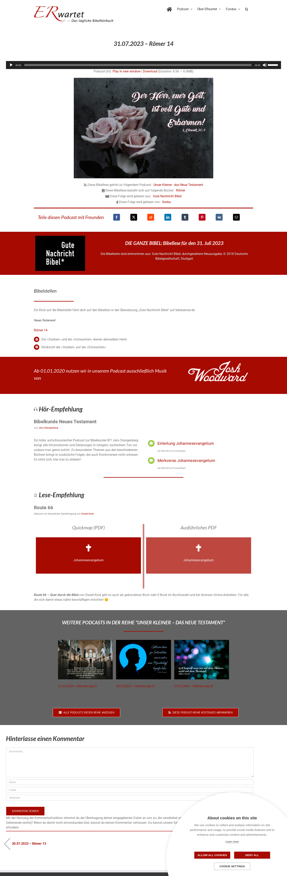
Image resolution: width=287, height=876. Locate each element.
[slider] (138, 65)
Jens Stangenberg (48, 427)
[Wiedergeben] (11, 65)
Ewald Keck (87, 513)
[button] (246, 8)
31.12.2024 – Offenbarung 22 (77, 686)
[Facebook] (116, 217)
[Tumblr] (185, 217)
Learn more (232, 841)
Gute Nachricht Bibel (167, 196)
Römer (180, 190)
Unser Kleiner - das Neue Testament (178, 185)
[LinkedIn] (167, 217)
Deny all (252, 855)
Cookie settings (232, 866)
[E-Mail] (236, 217)
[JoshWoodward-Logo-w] (218, 362)
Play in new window (127, 71)
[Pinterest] (202, 217)
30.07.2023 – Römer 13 (29, 843)
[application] (143, 65)
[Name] (130, 782)
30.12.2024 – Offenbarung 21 (135, 686)
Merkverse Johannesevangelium (186, 460)
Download (150, 71)
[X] (133, 217)
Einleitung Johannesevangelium (185, 443)
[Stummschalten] (265, 65)
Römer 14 (40, 330)
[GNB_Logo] (60, 237)
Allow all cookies (212, 855)
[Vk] (219, 217)
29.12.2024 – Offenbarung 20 (193, 686)
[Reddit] (150, 217)
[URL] (130, 798)
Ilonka (166, 202)
